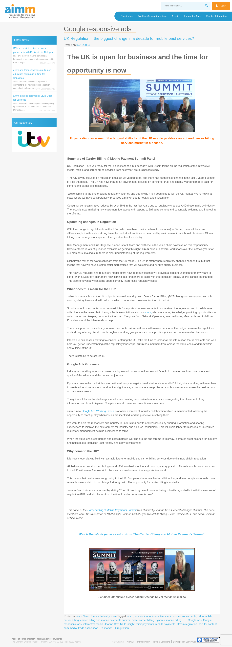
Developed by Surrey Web (184, 642)
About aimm (127, 16)
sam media (70, 628)
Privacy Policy (143, 642)
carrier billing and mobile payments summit (105, 620)
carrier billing (71, 620)
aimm (148, 312)
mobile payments (165, 624)
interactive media (93, 624)
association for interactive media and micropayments (165, 616)
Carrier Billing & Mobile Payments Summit (112, 510)
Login (223, 5)
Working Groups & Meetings (152, 16)
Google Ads (195, 620)
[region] (34, 139)
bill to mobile (205, 616)
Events (175, 16)
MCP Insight (127, 624)
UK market (106, 628)
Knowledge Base (192, 16)
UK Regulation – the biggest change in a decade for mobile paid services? (129, 38)
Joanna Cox (112, 624)
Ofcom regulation (187, 624)
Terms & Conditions (161, 642)
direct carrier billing (143, 620)
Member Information (216, 16)
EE (184, 620)
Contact (130, 642)
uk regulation (121, 628)
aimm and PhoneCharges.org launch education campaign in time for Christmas (32, 74)
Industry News (108, 616)
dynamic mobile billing (169, 620)
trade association (88, 628)
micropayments (145, 624)
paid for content (207, 624)
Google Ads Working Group (98, 411)
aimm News (82, 616)
